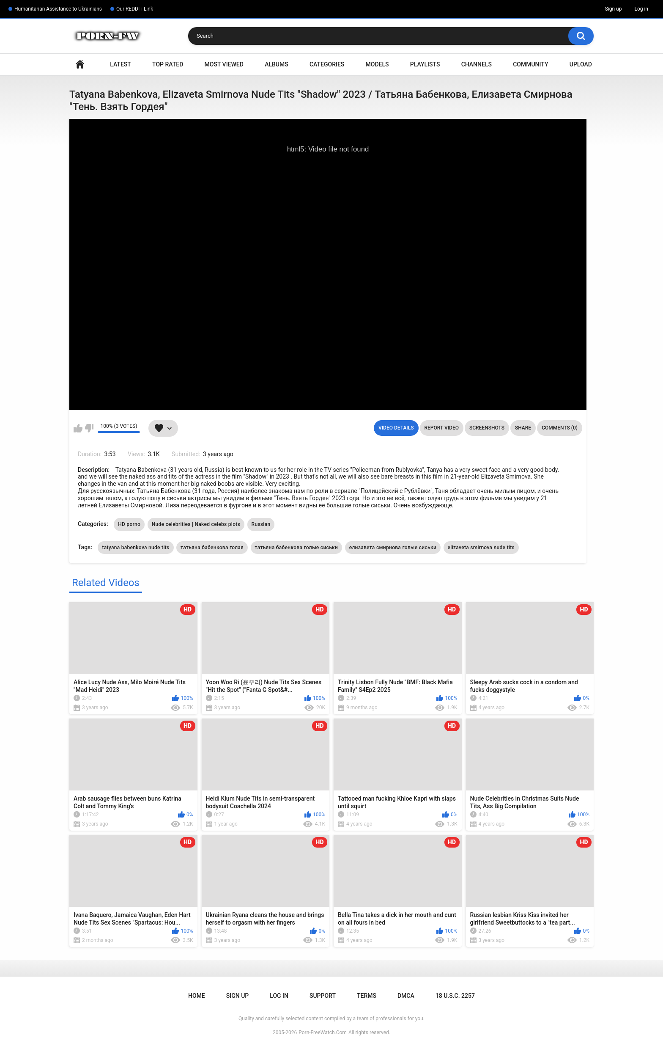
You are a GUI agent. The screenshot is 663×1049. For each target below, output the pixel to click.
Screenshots (486, 428)
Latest (120, 64)
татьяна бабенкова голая (212, 548)
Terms (366, 995)
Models (377, 64)
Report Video (442, 428)
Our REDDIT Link (134, 9)
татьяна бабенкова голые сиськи (296, 548)
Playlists (425, 64)
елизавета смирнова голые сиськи (392, 548)
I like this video (78, 428)
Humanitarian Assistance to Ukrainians (58, 9)
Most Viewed (224, 64)
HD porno (129, 524)
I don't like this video (89, 428)
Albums (276, 64)
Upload (581, 64)
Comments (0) (560, 428)
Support (323, 995)
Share (523, 428)
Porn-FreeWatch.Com (323, 1032)
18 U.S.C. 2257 (455, 995)
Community (530, 64)
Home (79, 64)
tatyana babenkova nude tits (135, 548)
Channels (476, 64)
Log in (641, 9)
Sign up (613, 9)
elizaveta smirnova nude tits (481, 548)
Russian (261, 524)
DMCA (405, 995)
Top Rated (167, 64)
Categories (327, 64)
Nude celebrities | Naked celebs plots (196, 524)
